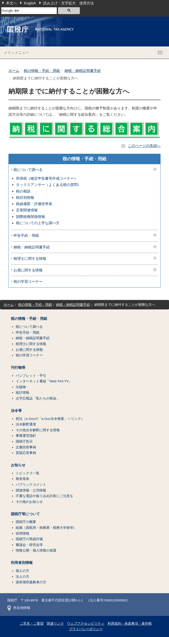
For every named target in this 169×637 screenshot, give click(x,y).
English (30, 3)
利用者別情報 (22, 563)
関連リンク (55, 623)
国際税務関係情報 (30, 217)
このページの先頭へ (144, 146)
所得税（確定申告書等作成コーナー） (47, 178)
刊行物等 (18, 367)
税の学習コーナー (28, 282)
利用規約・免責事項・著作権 (130, 623)
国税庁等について (25, 514)
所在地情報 (18, 608)
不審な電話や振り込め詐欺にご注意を (44, 496)
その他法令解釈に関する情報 (38, 430)
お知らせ (18, 465)
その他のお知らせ (29, 502)
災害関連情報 (27, 210)
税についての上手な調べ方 (37, 223)
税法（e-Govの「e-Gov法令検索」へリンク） (50, 419)
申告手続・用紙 (26, 236)
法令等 (16, 411)
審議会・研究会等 (29, 545)
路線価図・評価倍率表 (34, 204)
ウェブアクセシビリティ (85, 623)
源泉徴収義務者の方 (31, 582)
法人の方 (22, 576)
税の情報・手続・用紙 (42, 71)
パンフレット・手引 (31, 375)
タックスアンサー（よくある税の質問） (48, 185)
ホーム (13, 71)
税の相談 (23, 191)
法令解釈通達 (26, 424)
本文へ (11, 3)
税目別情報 (25, 197)
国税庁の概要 (26, 522)
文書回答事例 (26, 447)
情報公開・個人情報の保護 (36, 550)
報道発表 (22, 479)
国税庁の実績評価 (29, 539)
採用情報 (22, 533)
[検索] (29, 11)
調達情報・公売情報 (31, 490)
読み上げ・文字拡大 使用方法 (68, 3)
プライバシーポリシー (86, 629)
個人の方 (22, 571)
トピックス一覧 (27, 473)
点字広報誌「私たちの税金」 (38, 398)
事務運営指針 (26, 435)
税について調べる (28, 170)
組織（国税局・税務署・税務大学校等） (46, 528)
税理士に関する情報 (30, 259)
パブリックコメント (31, 484)
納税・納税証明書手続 (83, 71)
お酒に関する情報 (28, 270)
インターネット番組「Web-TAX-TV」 (44, 381)
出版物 (21, 387)
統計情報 (22, 392)
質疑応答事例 (26, 453)
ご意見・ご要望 (32, 623)
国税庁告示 (24, 441)
